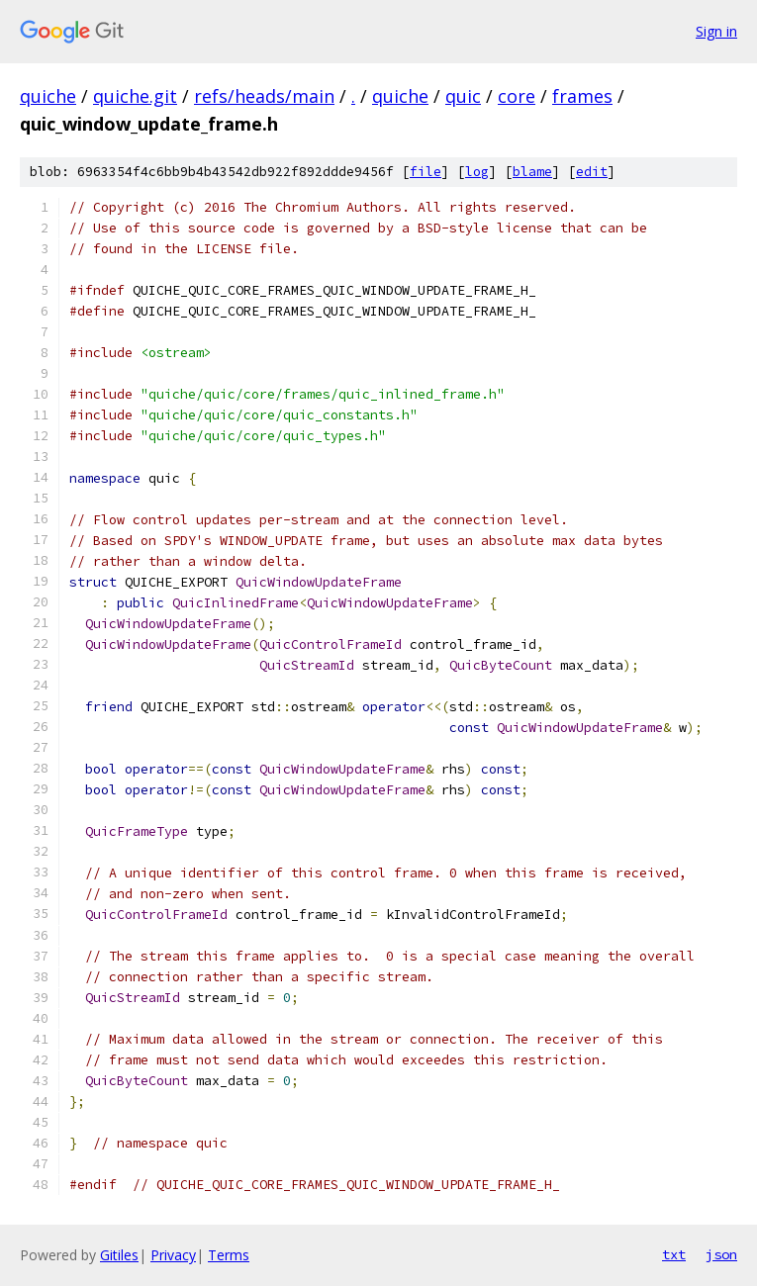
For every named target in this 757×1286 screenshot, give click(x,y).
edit (592, 171)
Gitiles (119, 1254)
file (425, 171)
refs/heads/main (264, 96)
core (516, 96)
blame (532, 171)
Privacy (173, 1254)
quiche (48, 96)
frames (582, 96)
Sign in (716, 31)
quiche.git (135, 96)
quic (463, 96)
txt (674, 1254)
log (477, 171)
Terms (228, 1254)
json (721, 1254)
